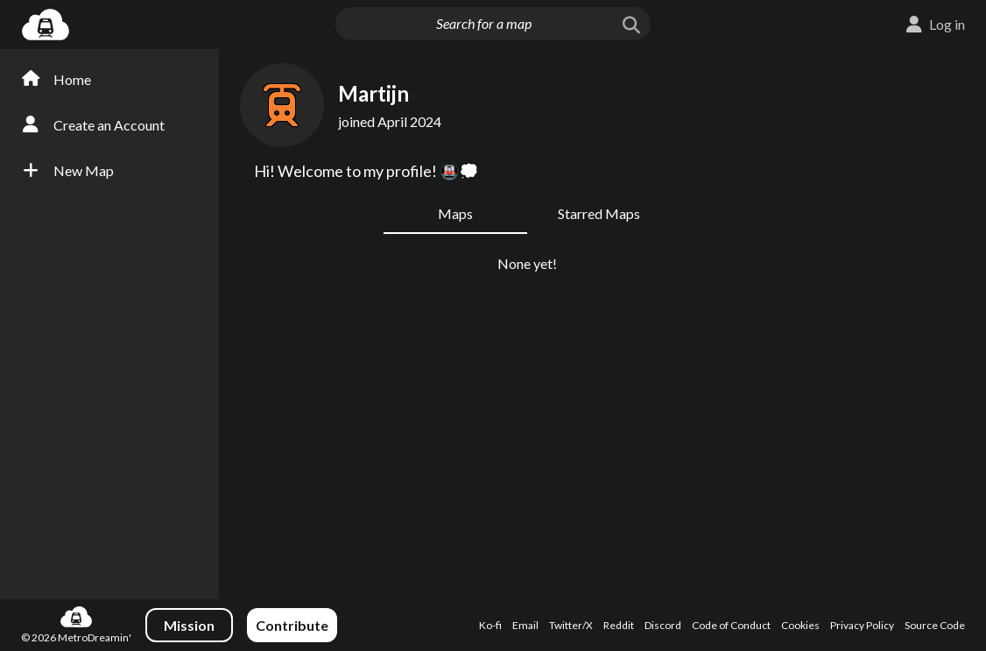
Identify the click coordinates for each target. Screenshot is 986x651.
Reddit (618, 625)
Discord (662, 625)
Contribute (292, 625)
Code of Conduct (731, 625)
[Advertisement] (904, 331)
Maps (455, 213)
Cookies (800, 625)
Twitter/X (571, 625)
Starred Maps (599, 213)
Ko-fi (490, 625)
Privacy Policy (862, 625)
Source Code (935, 625)
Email (525, 625)
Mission (189, 625)
